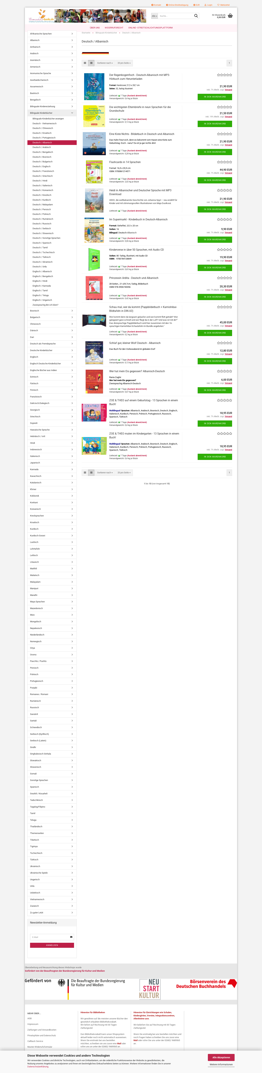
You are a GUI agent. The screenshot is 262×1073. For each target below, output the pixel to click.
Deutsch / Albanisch (42, 146)
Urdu (32, 889)
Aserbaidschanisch (39, 83)
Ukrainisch (35, 869)
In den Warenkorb (215, 100)
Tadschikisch (36, 803)
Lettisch (34, 559)
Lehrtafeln (35, 552)
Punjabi (33, 691)
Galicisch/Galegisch (39, 406)
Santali (33, 724)
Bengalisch (35, 103)
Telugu (33, 823)
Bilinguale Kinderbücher (41, 116)
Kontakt (156, 5)
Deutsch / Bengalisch (43, 155)
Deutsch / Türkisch (42, 260)
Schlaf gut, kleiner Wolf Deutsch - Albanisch (135, 346)
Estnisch (34, 380)
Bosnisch (34, 314)
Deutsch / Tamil (40, 251)
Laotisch (34, 545)
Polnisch (34, 678)
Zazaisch (34, 909)
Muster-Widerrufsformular (39, 1050)
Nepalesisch (36, 631)
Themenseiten (37, 836)
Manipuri (34, 592)
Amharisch (35, 50)
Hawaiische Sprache (40, 433)
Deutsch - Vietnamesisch (44, 127)
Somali (33, 777)
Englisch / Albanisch (42, 275)
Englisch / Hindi (40, 284)
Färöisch (34, 387)
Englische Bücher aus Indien (43, 373)
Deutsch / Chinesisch (43, 131)
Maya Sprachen (37, 605)
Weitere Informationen (221, 1064)
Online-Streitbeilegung (177, 5)
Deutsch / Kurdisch (42, 203)
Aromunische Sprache (40, 76)
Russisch (34, 711)
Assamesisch (36, 90)
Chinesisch (35, 327)
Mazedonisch (36, 611)
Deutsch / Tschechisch (44, 255)
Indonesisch (36, 453)
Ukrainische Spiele (39, 876)
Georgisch (35, 413)
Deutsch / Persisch (42, 212)
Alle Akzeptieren (221, 1057)
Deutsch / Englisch (41, 170)
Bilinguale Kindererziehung (42, 110)
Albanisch (34, 43)
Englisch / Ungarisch (42, 303)
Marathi (33, 598)
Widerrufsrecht (114, 27)
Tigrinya (34, 849)
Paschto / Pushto (38, 664)
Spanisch (34, 790)
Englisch (34, 360)
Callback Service (35, 1044)
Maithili (33, 572)
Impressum (32, 1027)
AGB (29, 1022)
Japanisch (35, 466)
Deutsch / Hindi (40, 184)
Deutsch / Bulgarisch (42, 165)
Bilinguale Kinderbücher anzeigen (48, 122)
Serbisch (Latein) (38, 744)
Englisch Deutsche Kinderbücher (45, 367)
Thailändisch (36, 830)
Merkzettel (223, 5)
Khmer (33, 492)
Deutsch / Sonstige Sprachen (46, 241)
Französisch (36, 400)
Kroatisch (34, 525)
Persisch (34, 671)
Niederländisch (37, 638)
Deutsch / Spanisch (42, 246)
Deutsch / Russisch (42, 227)
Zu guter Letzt (36, 916)
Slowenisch (35, 770)
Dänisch (34, 334)
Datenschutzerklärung (37, 1066)
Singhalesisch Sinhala (40, 757)
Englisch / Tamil (40, 294)
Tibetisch (34, 843)
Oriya (32, 651)
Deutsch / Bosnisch (42, 160)
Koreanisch (35, 512)
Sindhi (33, 750)
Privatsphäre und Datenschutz (41, 1039)
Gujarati (33, 426)
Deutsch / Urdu (40, 270)
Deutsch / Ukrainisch (42, 265)
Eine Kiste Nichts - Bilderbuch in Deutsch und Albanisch (141, 137)
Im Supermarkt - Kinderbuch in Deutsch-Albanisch (138, 222)
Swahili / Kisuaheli (38, 797)
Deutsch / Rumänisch (43, 222)
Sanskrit (34, 717)
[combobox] (105, 66)
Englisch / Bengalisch (43, 279)
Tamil (32, 817)
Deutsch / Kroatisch (42, 136)
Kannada (34, 472)
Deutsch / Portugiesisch (44, 141)
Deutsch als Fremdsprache (43, 347)
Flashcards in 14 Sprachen (125, 165)
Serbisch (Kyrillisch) (39, 737)
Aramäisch (35, 63)
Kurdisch (34, 532)
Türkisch (34, 863)
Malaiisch (34, 578)
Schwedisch (36, 730)
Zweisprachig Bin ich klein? (45, 308)
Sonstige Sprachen (39, 783)
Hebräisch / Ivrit (37, 440)
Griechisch (35, 420)
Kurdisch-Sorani (37, 539)
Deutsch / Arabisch (42, 150)
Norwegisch (35, 644)
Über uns (95, 27)
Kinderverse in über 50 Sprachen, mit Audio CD (136, 253)
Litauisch (34, 565)
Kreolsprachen (37, 519)
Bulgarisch (35, 320)
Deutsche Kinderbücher (41, 353)
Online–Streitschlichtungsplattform (150, 27)
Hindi (32, 446)
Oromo (33, 658)
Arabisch (34, 57)
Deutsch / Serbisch (42, 232)
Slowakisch (35, 764)
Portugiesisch (36, 684)
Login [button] (208, 5)
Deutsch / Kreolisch (42, 198)
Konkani (34, 506)
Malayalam (35, 585)
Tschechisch (36, 856)
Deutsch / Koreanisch (43, 193)
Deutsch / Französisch (43, 174)
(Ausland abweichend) (137, 99)
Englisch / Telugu (41, 298)
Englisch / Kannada (42, 289)
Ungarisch (35, 883)
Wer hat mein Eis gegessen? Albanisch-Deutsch (137, 374)
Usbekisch (35, 896)
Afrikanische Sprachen (41, 37)
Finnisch (34, 393)
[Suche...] (154, 16)
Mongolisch (35, 625)
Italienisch (35, 459)
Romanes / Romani (39, 697)
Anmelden (52, 948)
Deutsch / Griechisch (43, 179)
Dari (32, 340)
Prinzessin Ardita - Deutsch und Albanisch (133, 281)
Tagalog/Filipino (37, 810)
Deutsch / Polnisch (42, 217)
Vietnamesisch (37, 902)
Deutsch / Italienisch (42, 189)
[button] (196, 5)
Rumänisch (35, 704)
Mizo (32, 618)
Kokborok (34, 499)
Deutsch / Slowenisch (43, 236)
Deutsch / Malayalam (43, 208)
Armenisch (35, 70)
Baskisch (34, 96)
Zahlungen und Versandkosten (41, 1033)
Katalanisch (35, 486)
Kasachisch (35, 479)
